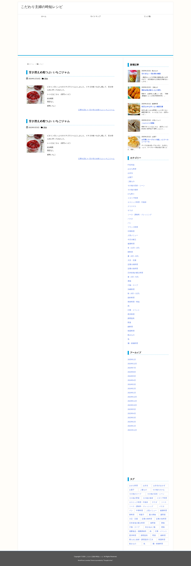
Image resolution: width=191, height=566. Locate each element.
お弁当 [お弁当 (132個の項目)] (145, 486)
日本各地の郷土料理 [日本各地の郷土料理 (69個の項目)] (137, 523)
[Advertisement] (95, 37)
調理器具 (131, 318)
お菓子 (130, 177)
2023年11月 (132, 401)
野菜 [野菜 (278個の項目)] (154, 535)
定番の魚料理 (133, 269)
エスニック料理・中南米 (137, 202)
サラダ (130, 210)
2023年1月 (132, 426)
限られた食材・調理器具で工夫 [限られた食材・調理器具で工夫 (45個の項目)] (141, 539)
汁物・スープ (133, 285)
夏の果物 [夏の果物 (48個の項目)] (152, 515)
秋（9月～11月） (134, 293)
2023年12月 (132, 397)
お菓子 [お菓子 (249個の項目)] (131, 490)
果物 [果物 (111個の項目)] (163, 523)
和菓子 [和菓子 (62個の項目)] (141, 515)
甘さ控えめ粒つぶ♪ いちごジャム (49, 72)
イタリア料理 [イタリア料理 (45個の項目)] (162, 498)
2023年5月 (132, 409)
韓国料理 (131, 331)
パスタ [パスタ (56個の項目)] (161, 506)
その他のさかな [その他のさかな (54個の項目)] (159, 490)
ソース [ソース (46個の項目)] (163, 502)
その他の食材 (133, 190)
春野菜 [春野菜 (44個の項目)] (152, 523)
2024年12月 (132, 364)
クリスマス (132, 206)
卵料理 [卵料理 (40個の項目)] (131, 515)
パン (129, 223)
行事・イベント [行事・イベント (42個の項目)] (161, 531)
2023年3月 (132, 418)
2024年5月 (132, 376)
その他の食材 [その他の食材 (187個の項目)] (148, 498)
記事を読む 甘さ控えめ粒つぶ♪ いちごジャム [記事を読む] (96, 110)
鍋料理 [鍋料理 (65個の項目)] (163, 535)
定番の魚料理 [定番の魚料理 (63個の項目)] (161, 519)
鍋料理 (130, 327)
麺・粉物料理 (133, 343)
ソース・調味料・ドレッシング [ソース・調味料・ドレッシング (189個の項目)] (141, 506)
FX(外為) (131, 165)
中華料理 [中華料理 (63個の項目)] (139, 510)
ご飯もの (131, 181)
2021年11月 (132, 430)
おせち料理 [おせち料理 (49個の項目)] (133, 486)
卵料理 (130, 252)
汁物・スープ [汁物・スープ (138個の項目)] (134, 527)
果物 (46, 79)
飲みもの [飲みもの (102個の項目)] (132, 544)
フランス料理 (133, 227)
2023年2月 (132, 422)
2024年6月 (132, 372)
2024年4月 (132, 380)
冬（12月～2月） (134, 248)
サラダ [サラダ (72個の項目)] (154, 502)
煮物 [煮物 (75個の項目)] (163, 527)
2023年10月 (132, 405)
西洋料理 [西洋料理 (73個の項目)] (132, 535)
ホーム (31, 64)
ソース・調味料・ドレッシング (140, 215)
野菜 (129, 322)
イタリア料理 (133, 198)
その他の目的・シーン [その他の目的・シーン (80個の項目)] (155, 494)
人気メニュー (133, 235)
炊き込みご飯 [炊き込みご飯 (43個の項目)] (150, 527)
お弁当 (130, 173)
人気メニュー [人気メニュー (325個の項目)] (151, 510)
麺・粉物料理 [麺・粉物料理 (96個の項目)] (158, 544)
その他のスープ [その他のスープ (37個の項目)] (135, 494)
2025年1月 (132, 359)
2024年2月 (132, 388)
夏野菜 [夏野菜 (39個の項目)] (163, 515)
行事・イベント (134, 310)
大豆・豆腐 (132, 260)
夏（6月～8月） (134, 256)
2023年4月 (132, 413)
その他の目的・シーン (136, 186)
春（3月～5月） (134, 277)
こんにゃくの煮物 (148, 123)
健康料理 (131, 244)
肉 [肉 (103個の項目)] (150, 531)
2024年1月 (132, 393)
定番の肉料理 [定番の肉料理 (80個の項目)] (147, 519)
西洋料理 (131, 314)
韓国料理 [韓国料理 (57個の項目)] (161, 539)
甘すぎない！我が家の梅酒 (151, 74)
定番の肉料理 (133, 264)
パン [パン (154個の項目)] (131, 510)
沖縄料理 (131, 289)
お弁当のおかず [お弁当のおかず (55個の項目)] (159, 486)
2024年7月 (132, 368)
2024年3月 (132, 384)
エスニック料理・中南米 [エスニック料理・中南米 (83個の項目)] (138, 502)
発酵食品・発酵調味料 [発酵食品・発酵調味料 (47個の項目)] (137, 531)
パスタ (130, 219)
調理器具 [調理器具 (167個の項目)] (144, 535)
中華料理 (131, 231)
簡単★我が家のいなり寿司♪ (151, 90)
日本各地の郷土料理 (135, 273)
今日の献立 (132, 239)
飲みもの (131, 335)
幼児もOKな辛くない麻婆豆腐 (152, 107)
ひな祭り (131, 194)
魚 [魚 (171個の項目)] (144, 544)
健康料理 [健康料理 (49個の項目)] (163, 510)
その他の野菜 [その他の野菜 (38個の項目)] (134, 498)
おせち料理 (132, 169)
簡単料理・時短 (134, 302)
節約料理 (131, 298)
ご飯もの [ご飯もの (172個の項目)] (143, 490)
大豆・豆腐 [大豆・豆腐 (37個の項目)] (133, 519)
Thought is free (108, 560)
